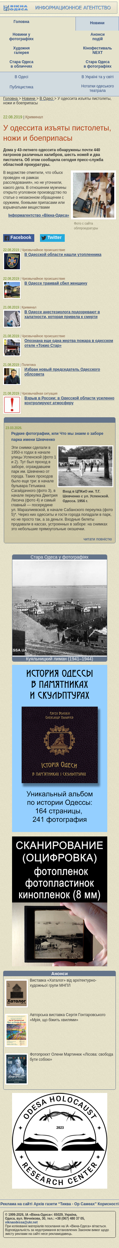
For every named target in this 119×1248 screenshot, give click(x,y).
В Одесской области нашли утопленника (62, 254)
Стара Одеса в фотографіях (98, 64)
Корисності (108, 1204)
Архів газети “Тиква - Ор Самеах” (65, 1204)
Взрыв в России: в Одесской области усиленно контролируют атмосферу (69, 400)
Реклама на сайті (16, 1204)
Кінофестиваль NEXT (97, 50)
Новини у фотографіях (21, 36)
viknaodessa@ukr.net (21, 1222)
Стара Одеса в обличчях (21, 64)
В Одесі (21, 77)
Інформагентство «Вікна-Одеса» (38, 215)
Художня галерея (21, 50)
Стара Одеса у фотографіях (59, 557)
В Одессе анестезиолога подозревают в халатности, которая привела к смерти (62, 314)
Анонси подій (97, 36)
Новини (97, 23)
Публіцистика (21, 87)
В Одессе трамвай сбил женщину (55, 283)
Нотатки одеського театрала (97, 88)
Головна (21, 21)
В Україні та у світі (98, 77)
